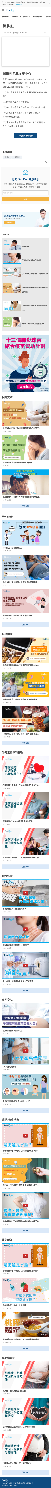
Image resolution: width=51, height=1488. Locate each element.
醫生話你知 (37, 16)
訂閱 (25, 199)
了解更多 (19, 4)
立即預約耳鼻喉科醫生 (25, 136)
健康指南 (26, 16)
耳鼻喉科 (17, 157)
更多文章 (25, 506)
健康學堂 (5, 16)
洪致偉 (7, 157)
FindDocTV (16, 16)
